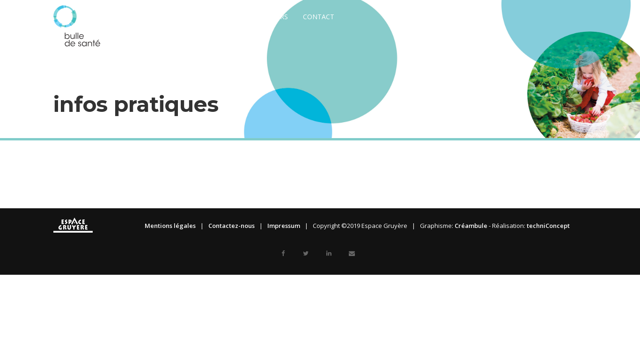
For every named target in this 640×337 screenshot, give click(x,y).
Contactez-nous (231, 225)
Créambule (471, 225)
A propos (171, 16)
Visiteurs (272, 16)
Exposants (222, 16)
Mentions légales (170, 225)
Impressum (283, 225)
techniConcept (548, 225)
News (131, 16)
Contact (318, 16)
